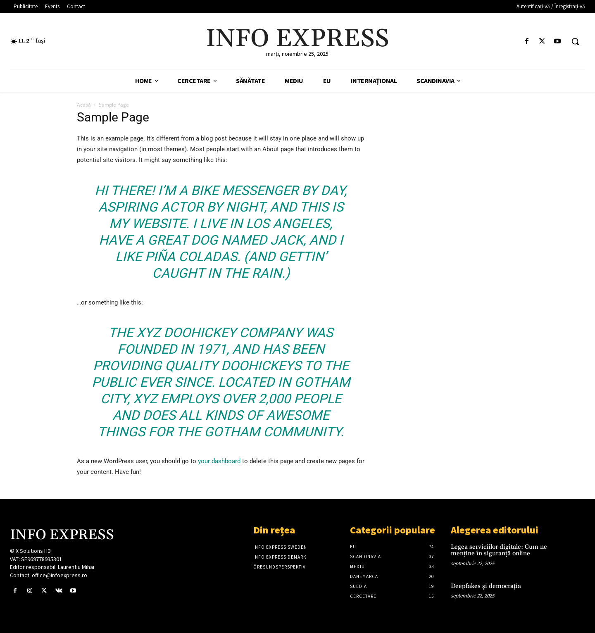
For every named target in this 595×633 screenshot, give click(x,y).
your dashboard (219, 461)
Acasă (84, 104)
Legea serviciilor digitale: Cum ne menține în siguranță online (499, 550)
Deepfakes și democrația (486, 586)
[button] (575, 41)
